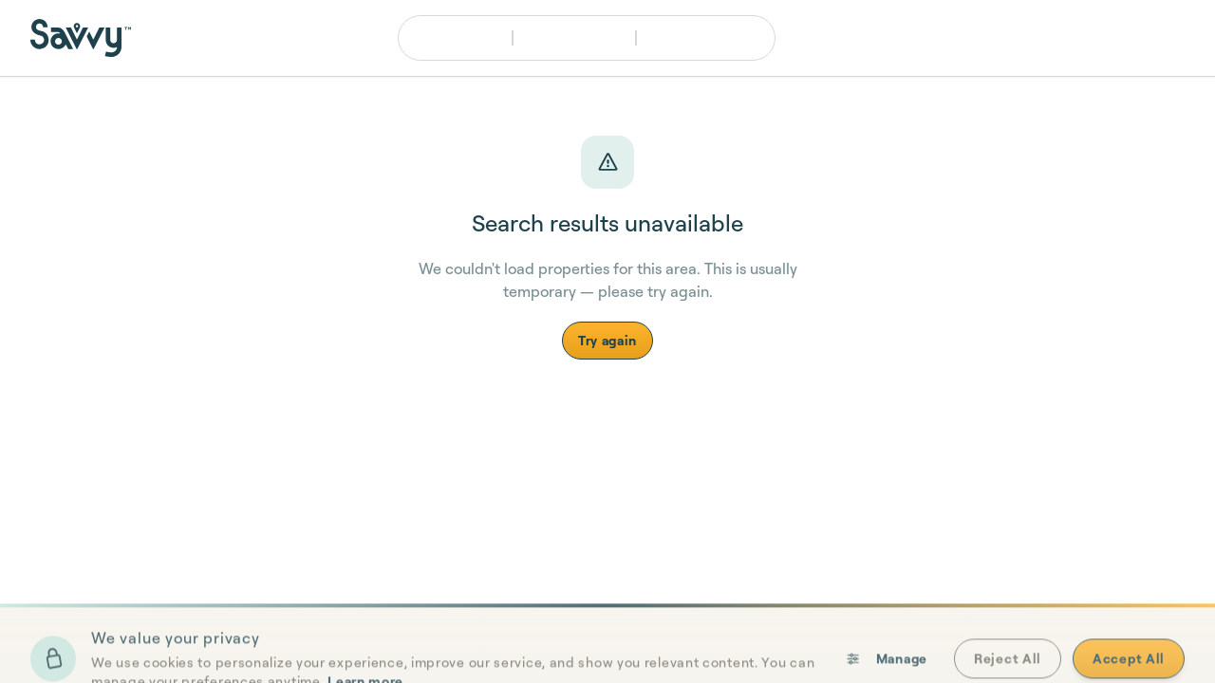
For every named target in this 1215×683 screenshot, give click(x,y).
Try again (607, 340)
